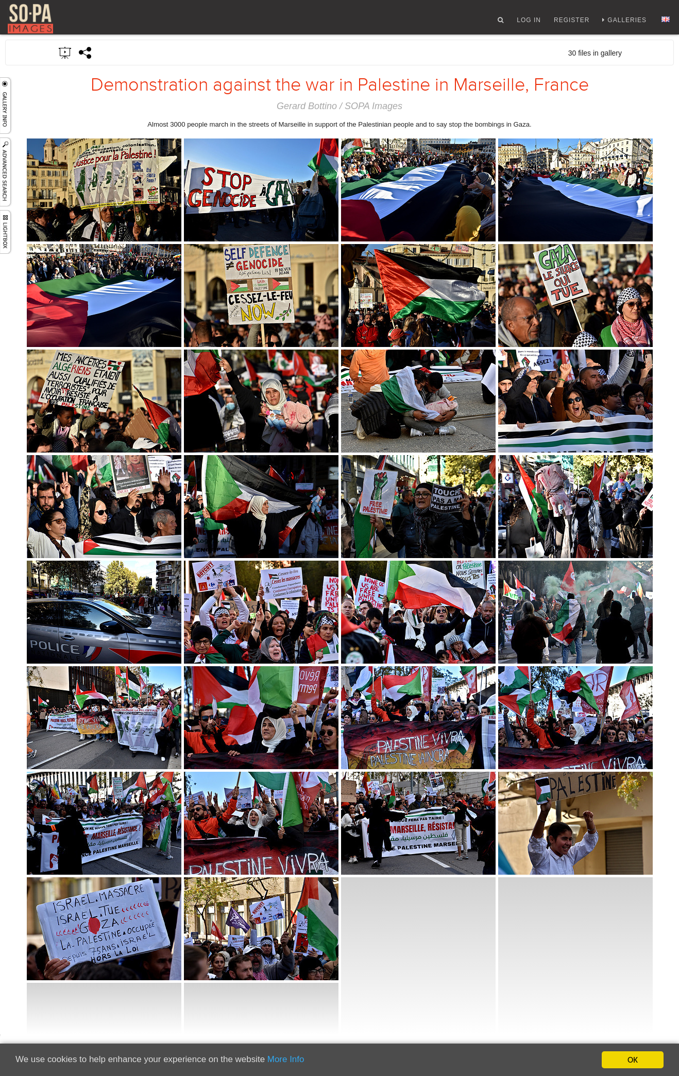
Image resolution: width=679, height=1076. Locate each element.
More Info (286, 1060)
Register (571, 22)
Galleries (627, 22)
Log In (529, 22)
